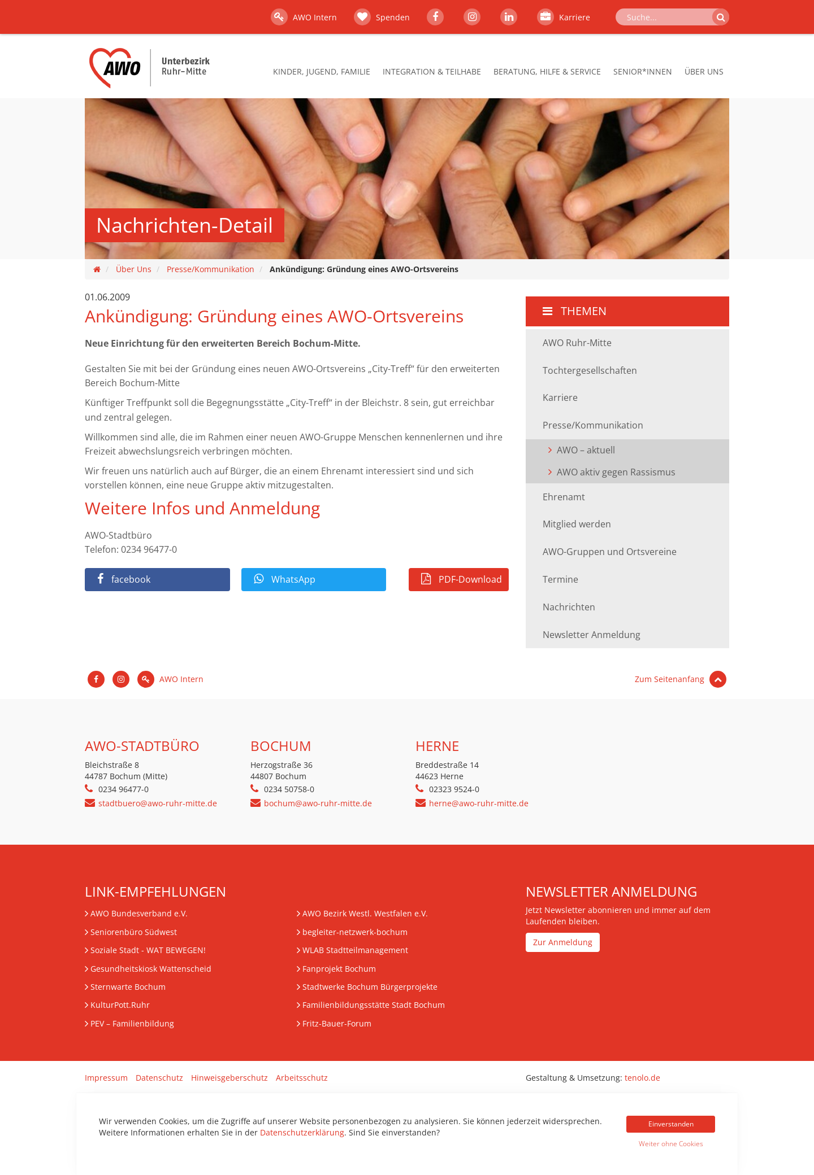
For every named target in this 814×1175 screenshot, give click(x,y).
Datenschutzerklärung (302, 1132)
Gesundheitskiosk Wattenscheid (150, 968)
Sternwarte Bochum (128, 986)
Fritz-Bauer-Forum (336, 1023)
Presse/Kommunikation (210, 269)
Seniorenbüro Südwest (133, 932)
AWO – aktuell (586, 450)
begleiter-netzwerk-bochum (355, 932)
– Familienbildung (132, 1023)
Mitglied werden (577, 524)
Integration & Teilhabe (432, 71)
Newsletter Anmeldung (591, 634)
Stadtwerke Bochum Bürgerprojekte (370, 986)
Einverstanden (671, 1124)
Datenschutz (159, 1077)
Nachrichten (569, 607)
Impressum (106, 1077)
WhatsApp (284, 579)
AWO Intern (304, 16)
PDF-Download (461, 579)
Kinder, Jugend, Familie (321, 71)
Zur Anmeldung (562, 942)
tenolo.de (642, 1077)
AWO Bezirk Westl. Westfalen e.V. (365, 913)
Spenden (382, 16)
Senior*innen (642, 71)
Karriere (563, 16)
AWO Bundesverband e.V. (139, 913)
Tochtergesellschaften (590, 370)
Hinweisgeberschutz (229, 1077)
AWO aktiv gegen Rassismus (616, 472)
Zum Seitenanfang (680, 679)
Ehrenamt (564, 497)
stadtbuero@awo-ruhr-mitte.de (157, 803)
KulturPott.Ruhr (120, 1004)
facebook (123, 579)
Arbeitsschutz (302, 1077)
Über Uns (704, 71)
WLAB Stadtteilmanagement (355, 950)
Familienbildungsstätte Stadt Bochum (373, 1004)
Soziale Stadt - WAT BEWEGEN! (148, 950)
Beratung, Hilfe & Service (547, 71)
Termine (560, 579)
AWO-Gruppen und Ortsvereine (610, 551)
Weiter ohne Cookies (671, 1143)
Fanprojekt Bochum (339, 968)
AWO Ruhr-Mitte (577, 343)
